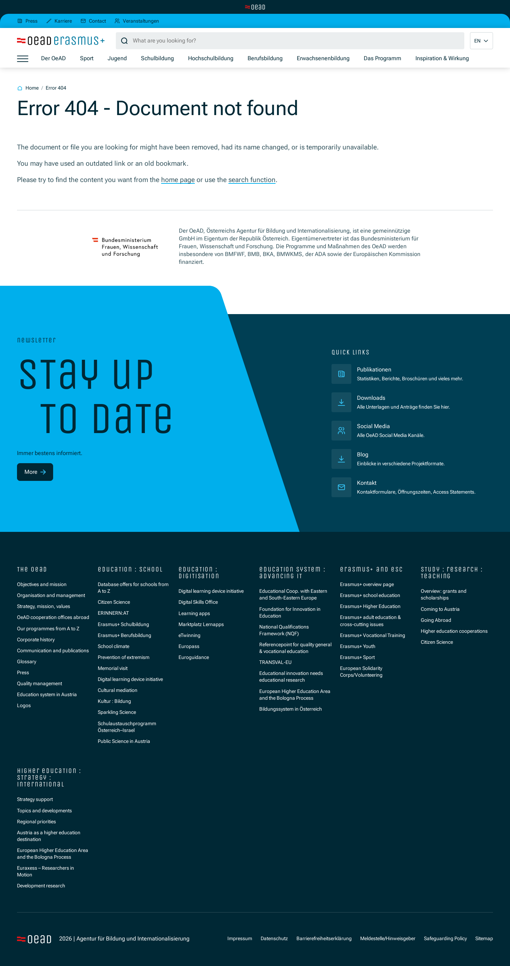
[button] (481, 40)
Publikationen (403, 369)
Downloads (371, 398)
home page (178, 180)
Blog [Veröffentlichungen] (362, 454)
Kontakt (366, 483)
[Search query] (290, 40)
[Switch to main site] (255, 7)
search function (252, 180)
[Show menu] (22, 59)
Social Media (373, 426)
